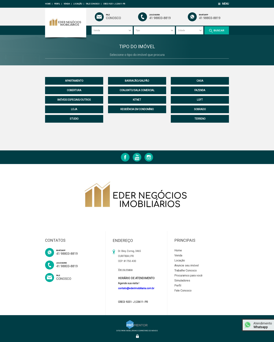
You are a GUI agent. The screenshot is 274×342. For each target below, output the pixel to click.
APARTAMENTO (74, 80)
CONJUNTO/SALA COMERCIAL (137, 90)
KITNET (137, 99)
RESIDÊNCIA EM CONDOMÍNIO (137, 109)
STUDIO (74, 118)
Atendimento (262, 325)
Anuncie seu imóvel (186, 265)
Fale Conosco (93, 4)
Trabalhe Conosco (185, 270)
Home (48, 4)
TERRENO (200, 118)
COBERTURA (74, 90)
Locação (77, 4)
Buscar (219, 30)
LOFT (200, 99)
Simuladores (182, 280)
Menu (225, 3)
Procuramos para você (188, 275)
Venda (67, 4)
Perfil (57, 4)
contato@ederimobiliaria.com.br (136, 288)
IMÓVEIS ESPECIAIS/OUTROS (74, 99)
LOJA (74, 109)
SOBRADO (200, 109)
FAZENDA (199, 90)
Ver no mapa (125, 269)
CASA (200, 80)
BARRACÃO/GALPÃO (137, 80)
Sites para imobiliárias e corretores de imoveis (137, 330)
